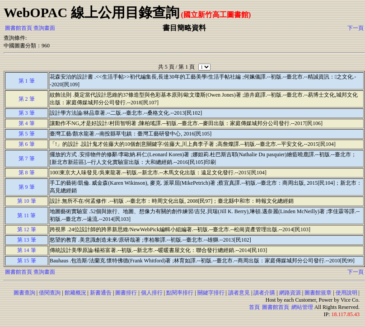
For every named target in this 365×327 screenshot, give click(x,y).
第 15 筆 (26, 260)
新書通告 (101, 293)
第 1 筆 (27, 81)
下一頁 (355, 28)
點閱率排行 (179, 293)
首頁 (254, 307)
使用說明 (346, 293)
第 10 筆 (26, 201)
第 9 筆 (27, 187)
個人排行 (152, 293)
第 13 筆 (26, 240)
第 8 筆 (27, 172)
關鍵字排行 (211, 293)
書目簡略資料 (184, 28)
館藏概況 (75, 293)
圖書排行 (126, 293)
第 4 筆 (27, 123)
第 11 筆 (26, 215)
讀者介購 (264, 293)
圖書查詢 (24, 293)
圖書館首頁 (18, 28)
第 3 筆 (27, 113)
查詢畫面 (44, 28)
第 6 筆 (27, 144)
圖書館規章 (318, 293)
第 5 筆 (27, 134)
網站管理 (302, 307)
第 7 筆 (27, 158)
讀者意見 (239, 293)
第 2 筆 (27, 99)
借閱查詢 (50, 293)
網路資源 (290, 293)
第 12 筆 (26, 229)
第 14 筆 (26, 250)
